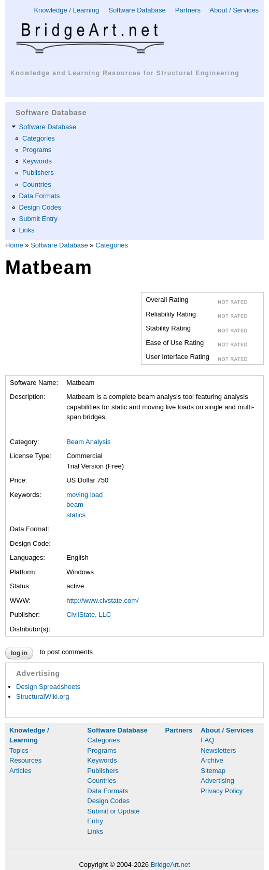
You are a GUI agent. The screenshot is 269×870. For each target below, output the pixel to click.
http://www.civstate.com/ (102, 600)
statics (76, 515)
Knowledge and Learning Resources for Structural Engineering (124, 73)
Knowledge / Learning (66, 10)
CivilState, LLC (88, 614)
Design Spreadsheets (48, 687)
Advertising (217, 780)
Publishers (38, 172)
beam (74, 504)
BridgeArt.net (170, 864)
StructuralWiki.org (42, 696)
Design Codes (40, 207)
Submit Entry (38, 219)
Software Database (137, 10)
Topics (19, 750)
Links (27, 230)
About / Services (234, 10)
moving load (84, 495)
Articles (20, 771)
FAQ (207, 740)
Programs (36, 150)
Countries (36, 184)
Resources (25, 760)
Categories (38, 138)
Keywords (37, 161)
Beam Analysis (88, 442)
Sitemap (213, 771)
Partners (188, 10)
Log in (19, 653)
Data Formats (39, 196)
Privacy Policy (222, 791)
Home (14, 245)
